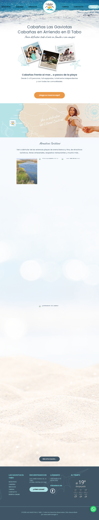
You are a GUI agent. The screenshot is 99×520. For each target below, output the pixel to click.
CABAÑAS (19, 7)
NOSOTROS (12, 482)
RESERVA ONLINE (14, 494)
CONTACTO (78, 7)
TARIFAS (65, 7)
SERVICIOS (33, 7)
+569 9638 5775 (55, 479)
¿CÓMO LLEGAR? (38, 489)
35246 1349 (54, 480)
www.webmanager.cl (51, 514)
